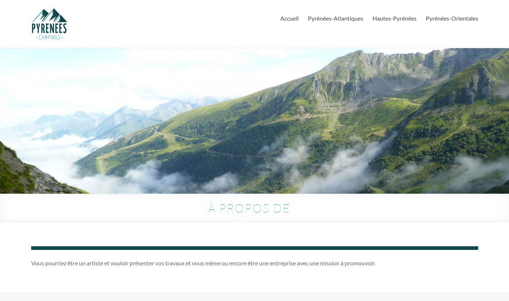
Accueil (289, 18)
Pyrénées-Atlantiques (335, 18)
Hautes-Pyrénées (394, 18)
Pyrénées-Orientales (452, 18)
